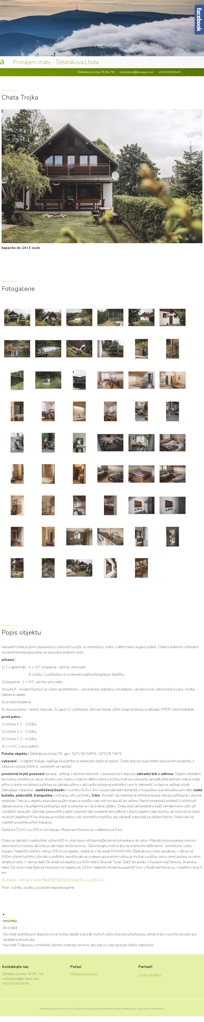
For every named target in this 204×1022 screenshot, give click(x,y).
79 (112, 72)
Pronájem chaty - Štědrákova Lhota (56, 62)
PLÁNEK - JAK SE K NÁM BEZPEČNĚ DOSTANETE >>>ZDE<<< (53, 880)
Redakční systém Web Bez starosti (121, 1008)
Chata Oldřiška (149, 975)
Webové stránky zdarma (50, 1008)
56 (107, 72)
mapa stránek (143, 1008)
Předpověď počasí (84, 974)
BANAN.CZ (69, 1008)
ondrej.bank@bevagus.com (136, 72)
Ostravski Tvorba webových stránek (90, 1008)
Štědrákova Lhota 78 (91, 72)
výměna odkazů (157, 1008)
